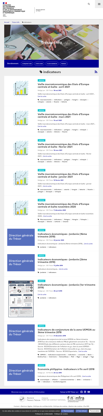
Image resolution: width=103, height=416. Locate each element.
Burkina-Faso (42, 357)
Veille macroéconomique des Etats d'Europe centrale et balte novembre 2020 (63, 205)
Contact (17, 406)
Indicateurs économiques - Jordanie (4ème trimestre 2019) (62, 235)
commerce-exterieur (67, 380)
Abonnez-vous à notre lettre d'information (28, 392)
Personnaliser (95, 411)
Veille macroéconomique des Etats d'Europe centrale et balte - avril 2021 (63, 85)
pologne (67, 100)
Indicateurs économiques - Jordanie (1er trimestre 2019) (66, 286)
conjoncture (27, 63)
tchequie (41, 102)
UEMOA (43, 355)
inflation (55, 380)
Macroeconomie (46, 219)
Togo (92, 357)
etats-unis (39, 63)
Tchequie (83, 219)
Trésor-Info (15, 22)
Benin (90, 355)
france (63, 63)
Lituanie (65, 221)
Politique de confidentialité (42, 406)
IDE (39, 382)
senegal (85, 357)
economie (81, 355)
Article (41, 80)
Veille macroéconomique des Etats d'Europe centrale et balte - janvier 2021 (63, 175)
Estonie (49, 221)
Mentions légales (26, 406)
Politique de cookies (60, 406)
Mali (72, 357)
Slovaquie (41, 221)
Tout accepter (67, 411)
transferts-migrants (59, 382)
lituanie (56, 102)
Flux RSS (86, 406)
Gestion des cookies (75, 406)
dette (79, 380)
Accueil (6, 22)
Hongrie (75, 219)
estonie (48, 102)
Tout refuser (81, 411)
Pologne (67, 219)
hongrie (75, 100)
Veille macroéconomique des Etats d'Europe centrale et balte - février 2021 (63, 145)
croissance (86, 380)
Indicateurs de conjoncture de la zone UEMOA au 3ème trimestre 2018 (66, 331)
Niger (78, 357)
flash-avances (52, 63)
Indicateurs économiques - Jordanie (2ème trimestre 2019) (62, 260)
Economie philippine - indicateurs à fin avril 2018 (66, 369)
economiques (44, 380)
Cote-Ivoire (53, 357)
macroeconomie (46, 100)
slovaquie (83, 100)
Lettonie (57, 221)
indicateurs (58, 100)
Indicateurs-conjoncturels (57, 355)
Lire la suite (42, 96)
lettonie (64, 102)
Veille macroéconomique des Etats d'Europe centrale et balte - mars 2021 (63, 115)
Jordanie (43, 247)
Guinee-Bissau (64, 357)
